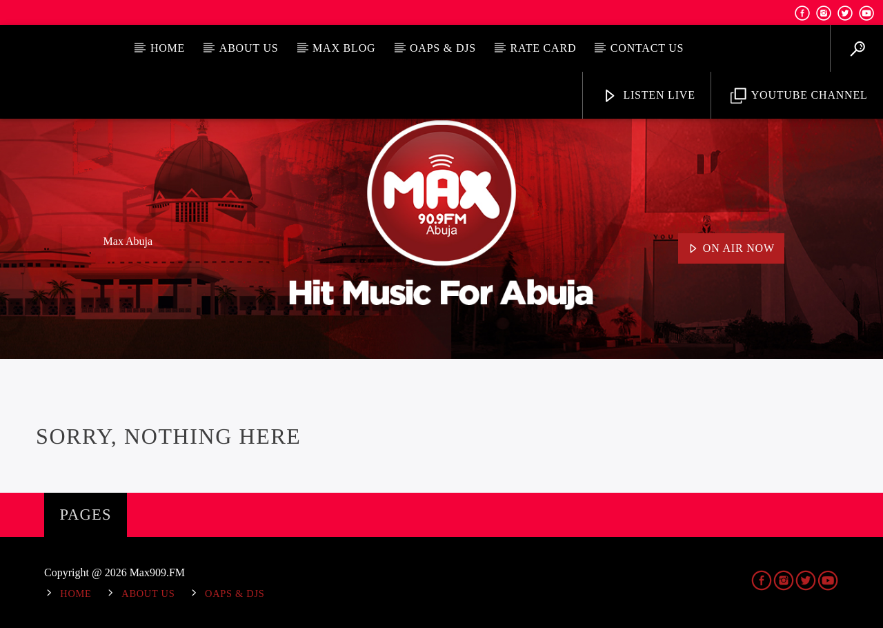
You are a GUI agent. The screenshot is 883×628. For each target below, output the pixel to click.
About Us (249, 48)
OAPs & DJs (443, 48)
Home (167, 48)
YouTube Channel (799, 96)
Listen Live (648, 96)
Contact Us (647, 48)
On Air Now (731, 249)
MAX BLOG (343, 48)
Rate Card (543, 48)
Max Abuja (128, 241)
